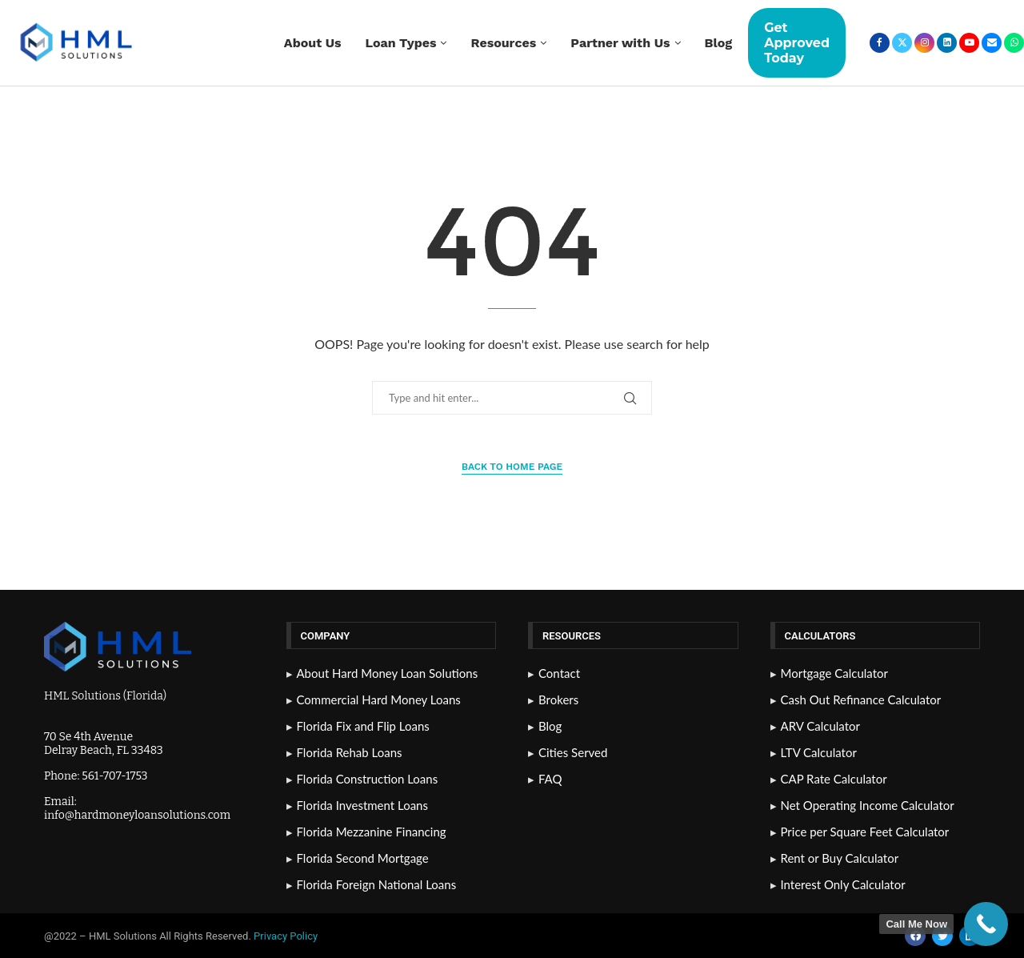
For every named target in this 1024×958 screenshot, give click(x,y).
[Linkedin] (947, 43)
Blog (719, 42)
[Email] (992, 43)
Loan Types (401, 42)
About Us (313, 42)
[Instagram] (924, 43)
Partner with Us (620, 42)
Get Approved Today (797, 43)
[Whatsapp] (1014, 43)
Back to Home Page (512, 466)
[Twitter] (902, 43)
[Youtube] (969, 43)
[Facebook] (880, 43)
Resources (503, 42)
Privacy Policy (287, 936)
